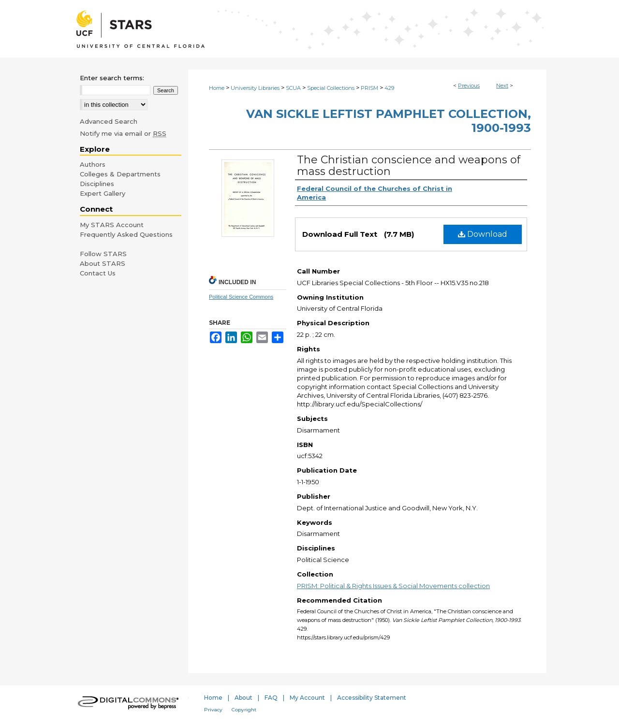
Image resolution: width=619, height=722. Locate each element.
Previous (469, 85)
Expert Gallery (102, 193)
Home (216, 88)
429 (389, 88)
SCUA (293, 88)
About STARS (102, 263)
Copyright (244, 710)
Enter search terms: (112, 78)
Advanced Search (108, 121)
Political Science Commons (241, 297)
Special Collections (330, 88)
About (243, 697)
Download (482, 234)
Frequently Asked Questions (126, 234)
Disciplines (97, 184)
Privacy (213, 710)
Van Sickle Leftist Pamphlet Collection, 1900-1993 (388, 121)
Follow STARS (103, 254)
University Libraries (255, 88)
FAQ (271, 697)
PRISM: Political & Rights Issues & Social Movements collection (393, 586)
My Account (307, 697)
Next (502, 85)
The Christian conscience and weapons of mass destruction (408, 165)
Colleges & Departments (120, 174)
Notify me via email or (123, 133)
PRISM (369, 88)
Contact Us (98, 273)
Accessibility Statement (371, 697)
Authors (92, 164)
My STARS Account (112, 225)
